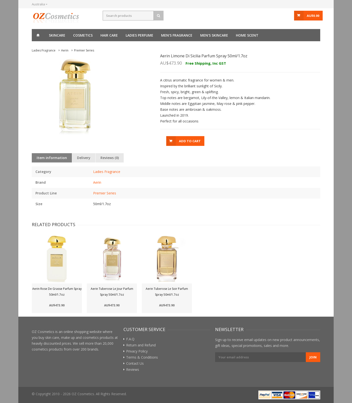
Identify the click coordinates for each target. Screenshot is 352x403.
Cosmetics (83, 35)
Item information (52, 157)
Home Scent (247, 35)
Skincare (57, 35)
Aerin (97, 182)
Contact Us (135, 363)
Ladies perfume (139, 35)
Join (313, 357)
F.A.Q (130, 339)
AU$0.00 (313, 15)
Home (38, 35)
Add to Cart (190, 141)
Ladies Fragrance (106, 171)
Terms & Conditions (142, 357)
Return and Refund (141, 345)
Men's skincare (214, 35)
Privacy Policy (137, 351)
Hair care (109, 35)
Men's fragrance (176, 35)
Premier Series (104, 193)
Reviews (132, 369)
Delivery (83, 157)
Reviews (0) (109, 157)
